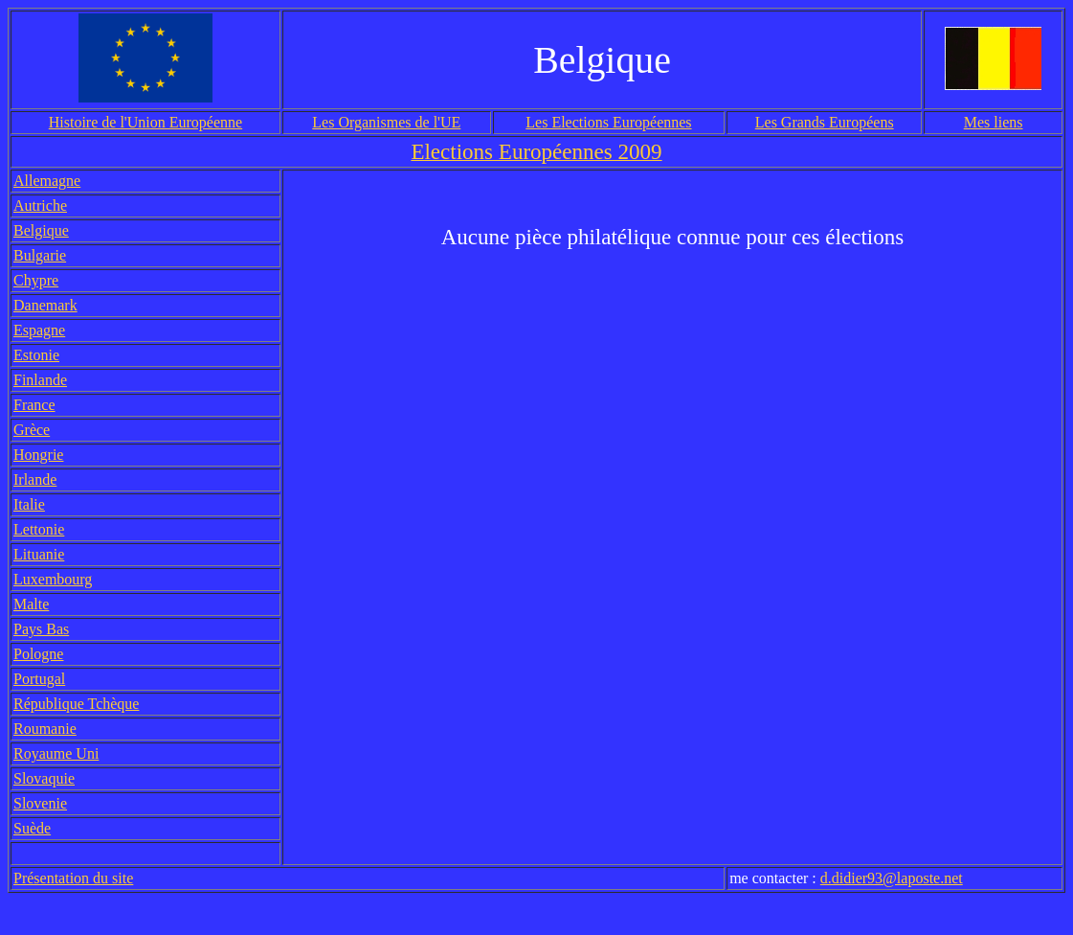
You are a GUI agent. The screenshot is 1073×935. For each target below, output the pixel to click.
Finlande (40, 380)
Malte (31, 604)
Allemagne (46, 180)
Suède (32, 828)
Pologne (38, 654)
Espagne (39, 330)
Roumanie (45, 728)
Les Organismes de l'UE (386, 122)
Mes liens (993, 122)
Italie (29, 504)
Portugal (39, 679)
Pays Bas (41, 629)
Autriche (40, 205)
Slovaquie (44, 778)
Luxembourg (52, 579)
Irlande (34, 479)
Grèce (31, 430)
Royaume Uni (56, 753)
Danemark (45, 305)
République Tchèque (76, 704)
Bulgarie (39, 255)
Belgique (41, 230)
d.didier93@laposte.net (891, 878)
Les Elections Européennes (608, 122)
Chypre (35, 280)
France (34, 405)
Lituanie (38, 554)
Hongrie (38, 454)
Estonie (36, 355)
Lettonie (38, 529)
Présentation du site (73, 878)
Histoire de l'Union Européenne (145, 122)
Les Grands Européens (824, 122)
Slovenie (40, 803)
